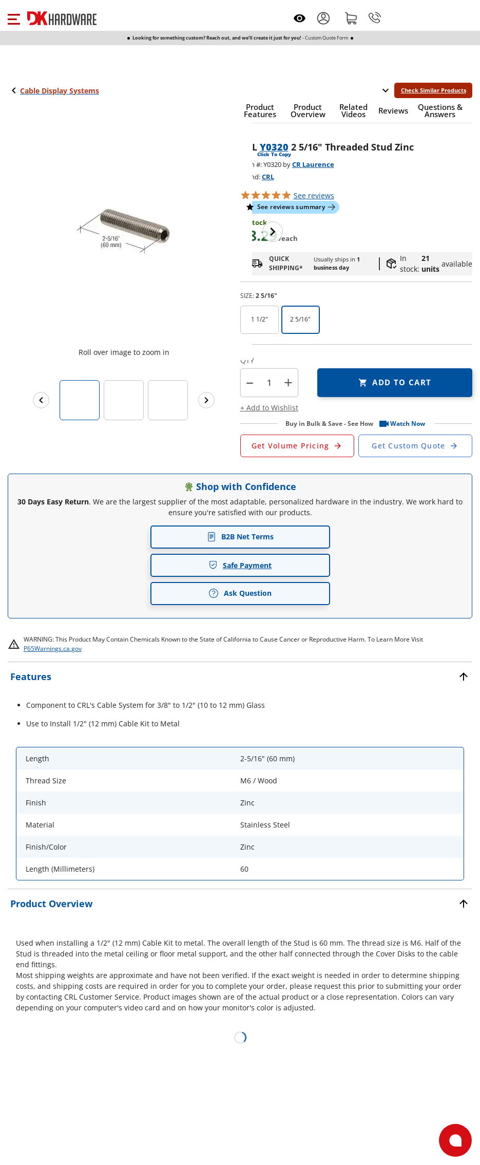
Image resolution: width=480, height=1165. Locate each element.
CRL (268, 176)
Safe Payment (240, 565)
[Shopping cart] (351, 18)
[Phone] (375, 18)
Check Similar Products (433, 90)
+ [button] (288, 382)
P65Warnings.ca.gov (53, 648)
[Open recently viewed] (299, 18)
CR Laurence (313, 164)
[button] (14, 18)
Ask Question (240, 593)
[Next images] (206, 400)
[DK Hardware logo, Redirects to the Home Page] (62, 18)
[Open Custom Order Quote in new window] (415, 446)
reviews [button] (314, 195)
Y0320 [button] (274, 147)
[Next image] (272, 231)
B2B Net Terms (240, 536)
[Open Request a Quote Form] (297, 446)
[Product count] (269, 382)
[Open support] (455, 1140)
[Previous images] (41, 400)
